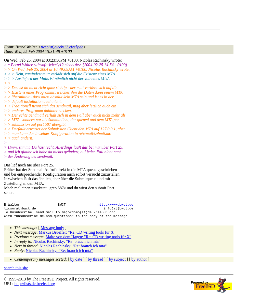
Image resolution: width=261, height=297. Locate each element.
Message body (52, 231)
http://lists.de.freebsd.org (34, 287)
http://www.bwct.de (115, 206)
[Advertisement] (97, 15)
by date (76, 263)
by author (139, 263)
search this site (16, 272)
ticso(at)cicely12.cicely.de (62, 47)
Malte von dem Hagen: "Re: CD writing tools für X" (88, 240)
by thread (95, 263)
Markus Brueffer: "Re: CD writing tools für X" (77, 236)
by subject (117, 263)
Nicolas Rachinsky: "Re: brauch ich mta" (66, 245)
